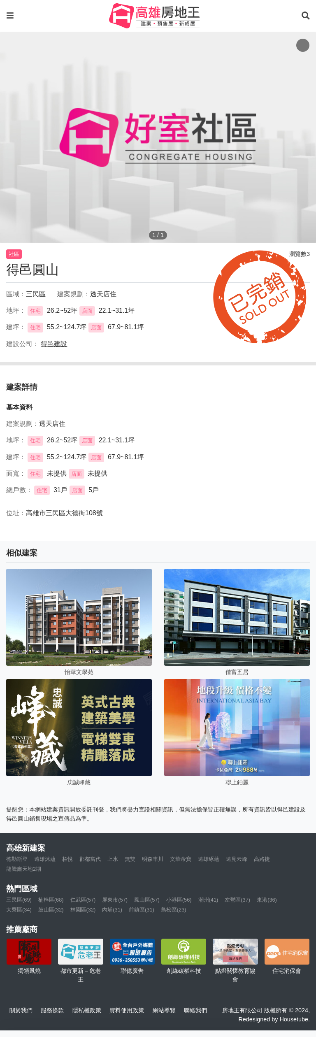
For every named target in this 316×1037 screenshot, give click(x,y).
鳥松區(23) (173, 910)
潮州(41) (208, 900)
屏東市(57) (115, 900)
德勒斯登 (17, 859)
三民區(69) (19, 900)
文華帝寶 (180, 859)
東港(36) (267, 900)
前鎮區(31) (141, 910)
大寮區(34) (19, 910)
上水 (112, 859)
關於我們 (21, 1010)
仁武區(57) (83, 900)
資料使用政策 (126, 1010)
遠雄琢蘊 (208, 859)
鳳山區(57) (147, 900)
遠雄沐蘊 (45, 859)
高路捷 (262, 859)
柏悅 (67, 859)
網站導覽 (164, 1010)
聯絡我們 (195, 1010)
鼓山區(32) (51, 910)
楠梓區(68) (51, 900)
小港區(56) (179, 900)
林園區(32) (83, 910)
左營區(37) (237, 900)
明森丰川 (152, 859)
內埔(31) (112, 910)
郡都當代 (90, 859)
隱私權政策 (86, 1010)
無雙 (130, 859)
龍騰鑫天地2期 (23, 869)
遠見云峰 (236, 859)
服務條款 (52, 1010)
